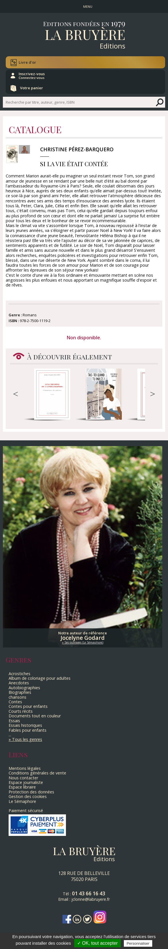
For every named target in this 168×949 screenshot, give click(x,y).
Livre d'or (27, 62)
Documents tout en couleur (35, 715)
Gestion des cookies (28, 796)
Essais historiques (25, 725)
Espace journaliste (26, 782)
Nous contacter (23, 777)
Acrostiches (19, 673)
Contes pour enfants (28, 706)
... (10, 734)
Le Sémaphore (22, 801)
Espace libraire (22, 787)
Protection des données (31, 792)
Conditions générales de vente (37, 773)
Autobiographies (24, 687)
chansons (17, 697)
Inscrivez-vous (32, 75)
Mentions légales (25, 768)
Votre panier (31, 87)
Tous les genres (27, 739)
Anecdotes (19, 682)
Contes (15, 701)
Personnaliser (138, 943)
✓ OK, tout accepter (97, 943)
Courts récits (21, 711)
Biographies (20, 692)
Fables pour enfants (27, 730)
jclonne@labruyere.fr (90, 899)
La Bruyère (85, 34)
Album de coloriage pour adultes (40, 678)
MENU (87, 6)
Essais (14, 720)
